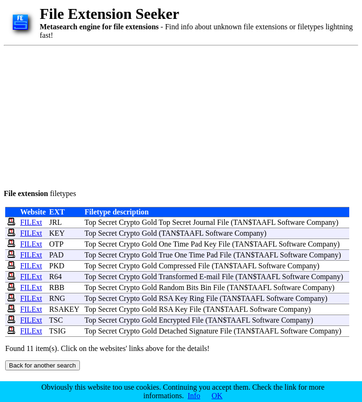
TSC (56, 320)
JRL (55, 222)
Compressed (177, 266)
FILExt (31, 222)
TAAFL (264, 222)
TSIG (57, 331)
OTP (56, 244)
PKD (56, 266)
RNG (57, 298)
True (166, 255)
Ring (197, 298)
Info (194, 396)
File (223, 222)
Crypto (129, 222)
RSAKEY (64, 309)
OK (217, 396)
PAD (56, 255)
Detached (173, 331)
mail (213, 277)
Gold (149, 222)
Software (291, 222)
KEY (56, 233)
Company (321, 222)
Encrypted (174, 320)
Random (171, 287)
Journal (204, 222)
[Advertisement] (141, 116)
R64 (55, 277)
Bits (192, 287)
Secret (107, 222)
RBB (56, 287)
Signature (203, 331)
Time (181, 244)
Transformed (178, 277)
